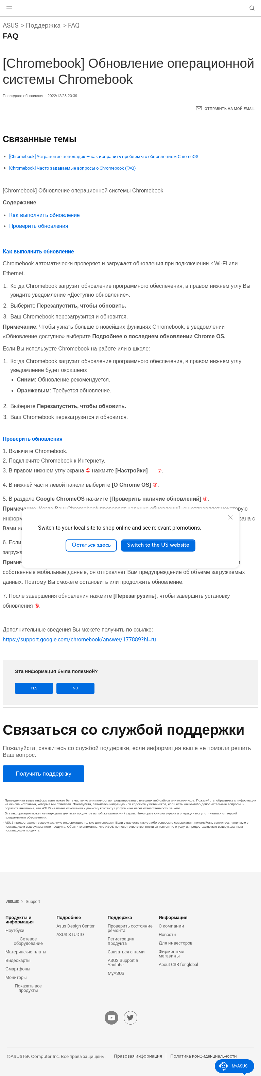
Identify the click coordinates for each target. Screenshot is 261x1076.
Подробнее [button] (68, 917)
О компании (171, 926)
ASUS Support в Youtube (123, 962)
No (75, 688)
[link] (131, 8)
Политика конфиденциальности (203, 1056)
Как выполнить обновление (44, 215)
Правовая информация (138, 1056)
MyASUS (116, 973)
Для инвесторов (175, 943)
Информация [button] (173, 917)
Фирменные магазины (171, 953)
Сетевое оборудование (28, 941)
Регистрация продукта (121, 941)
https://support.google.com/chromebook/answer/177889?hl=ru (79, 639)
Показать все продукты (28, 988)
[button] (9, 8)
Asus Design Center (75, 926)
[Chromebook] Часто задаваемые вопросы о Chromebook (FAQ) (72, 168)
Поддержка (43, 25)
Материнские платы (25, 952)
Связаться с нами (126, 952)
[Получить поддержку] (43, 773)
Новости (167, 934)
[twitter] (130, 1018)
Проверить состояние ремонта (130, 928)
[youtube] (111, 1018)
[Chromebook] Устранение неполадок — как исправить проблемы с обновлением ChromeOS (103, 156)
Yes (34, 688)
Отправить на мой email (230, 109)
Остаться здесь (91, 545)
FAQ (74, 25)
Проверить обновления (38, 226)
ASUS (10, 25)
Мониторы (16, 977)
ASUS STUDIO (70, 934)
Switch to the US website (158, 545)
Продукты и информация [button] (19, 919)
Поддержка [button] (120, 917)
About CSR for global (178, 964)
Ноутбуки (14, 930)
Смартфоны (17, 969)
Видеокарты (17, 960)
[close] (230, 517)
